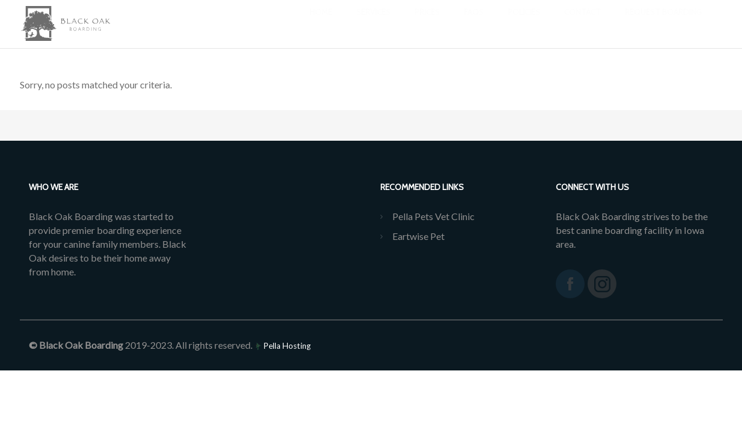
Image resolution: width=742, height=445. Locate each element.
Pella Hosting (282, 346)
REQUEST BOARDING (663, 24)
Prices (427, 24)
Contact (582, 24)
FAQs (474, 24)
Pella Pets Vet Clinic (433, 216)
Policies (524, 24)
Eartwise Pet (418, 236)
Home (320, 24)
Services (373, 24)
